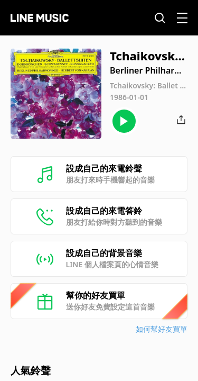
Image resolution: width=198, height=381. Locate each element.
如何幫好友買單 (161, 329)
